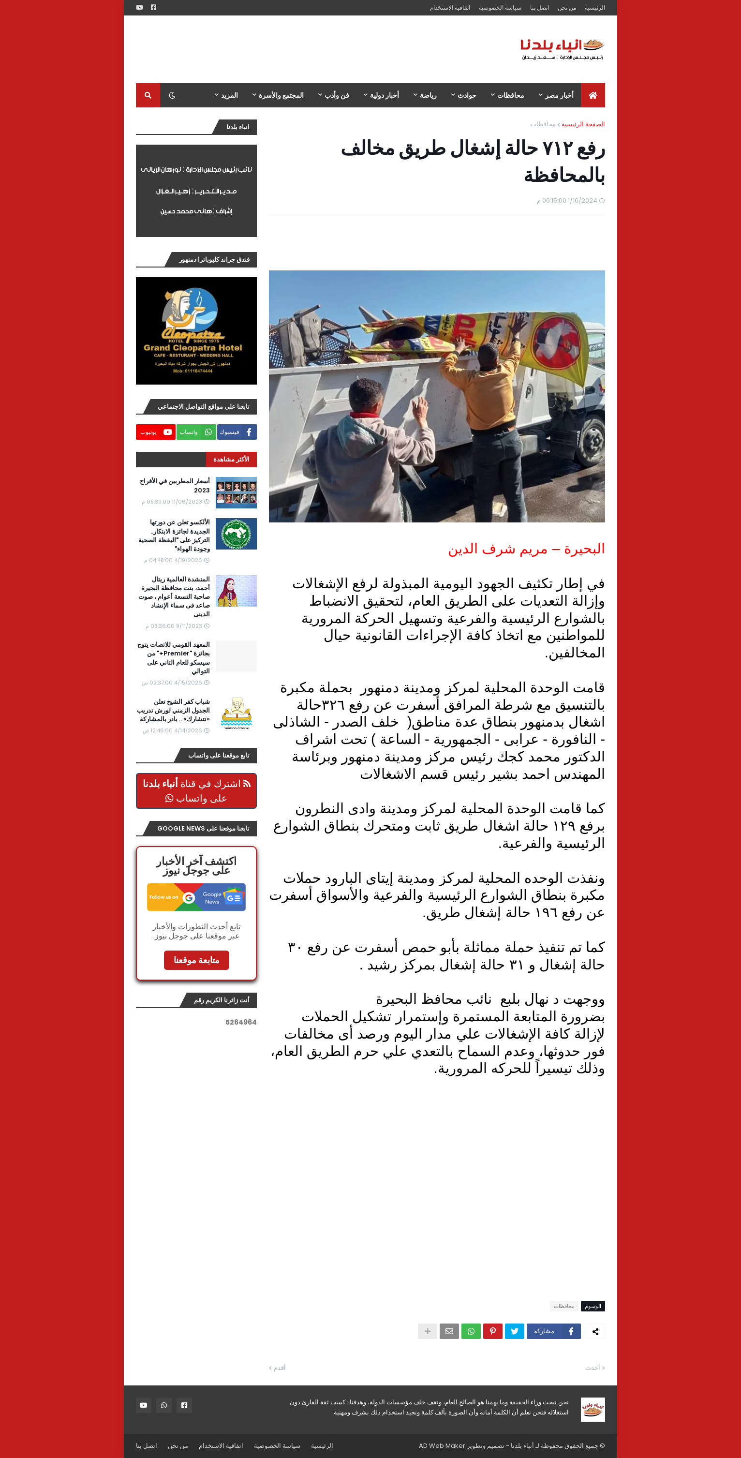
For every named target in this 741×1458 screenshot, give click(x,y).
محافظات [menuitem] (510, 95)
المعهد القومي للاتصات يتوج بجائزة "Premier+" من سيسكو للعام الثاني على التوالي (173, 658)
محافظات (543, 124)
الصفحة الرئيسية (583, 124)
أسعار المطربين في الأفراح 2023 (175, 485)
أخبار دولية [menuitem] (384, 95)
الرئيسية (595, 7)
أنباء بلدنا (522, 1445)
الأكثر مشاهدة (231, 459)
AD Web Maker (442, 1445)
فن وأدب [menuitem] (337, 95)
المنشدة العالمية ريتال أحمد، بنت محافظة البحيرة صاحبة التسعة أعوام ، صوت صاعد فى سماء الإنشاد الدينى (174, 597)
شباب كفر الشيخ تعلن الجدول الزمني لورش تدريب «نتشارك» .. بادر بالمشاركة (173, 711)
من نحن (567, 7)
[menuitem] (593, 95)
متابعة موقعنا (197, 960)
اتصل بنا (539, 7)
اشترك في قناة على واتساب (197, 791)
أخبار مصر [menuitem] (559, 95)
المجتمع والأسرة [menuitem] (281, 95)
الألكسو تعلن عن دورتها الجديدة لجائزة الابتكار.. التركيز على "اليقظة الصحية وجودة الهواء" (174, 535)
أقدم (280, 1367)
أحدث (592, 1367)
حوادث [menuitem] (467, 95)
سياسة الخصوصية (500, 7)
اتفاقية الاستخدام (450, 7)
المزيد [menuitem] (229, 95)
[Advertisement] (312, 49)
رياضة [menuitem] (428, 95)
